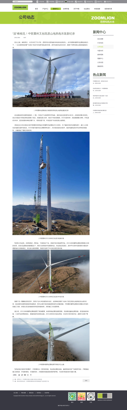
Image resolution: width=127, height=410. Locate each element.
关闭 (86, 380)
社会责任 (87, 9)
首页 (36, 9)
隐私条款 (31, 392)
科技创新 (97, 9)
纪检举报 (47, 392)
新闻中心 (56, 9)
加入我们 (16, 392)
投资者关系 (108, 9)
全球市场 (66, 9)
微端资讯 (100, 66)
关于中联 (76, 9)
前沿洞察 (100, 39)
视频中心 (100, 58)
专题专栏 (100, 50)
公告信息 (100, 62)
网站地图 (23, 392)
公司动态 (30, 21)
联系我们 (39, 392)
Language (41, 1)
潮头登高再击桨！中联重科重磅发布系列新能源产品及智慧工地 (33, 381)
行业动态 (100, 43)
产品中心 (45, 9)
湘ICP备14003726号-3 (63, 405)
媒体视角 (100, 54)
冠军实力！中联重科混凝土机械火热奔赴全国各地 (29, 379)
